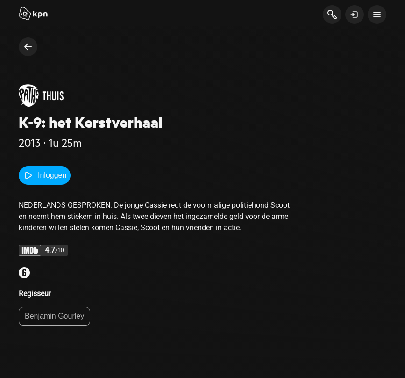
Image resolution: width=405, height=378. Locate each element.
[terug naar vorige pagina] (28, 46)
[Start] (33, 14)
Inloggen (44, 175)
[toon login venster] (354, 14)
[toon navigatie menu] (377, 14)
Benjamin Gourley (54, 316)
